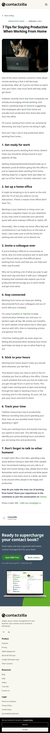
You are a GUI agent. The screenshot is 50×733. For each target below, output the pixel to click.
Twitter (43, 496)
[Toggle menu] (46, 4)
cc (40, 503)
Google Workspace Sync (10, 659)
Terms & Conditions (9, 701)
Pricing (4, 647)
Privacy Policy (7, 705)
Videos (4, 682)
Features (5, 643)
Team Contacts (7, 663)
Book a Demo (34, 557)
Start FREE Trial (12, 557)
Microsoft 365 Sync (9, 655)
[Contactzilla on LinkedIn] (9, 632)
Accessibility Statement (10, 714)
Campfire (15, 313)
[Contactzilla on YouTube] (3, 632)
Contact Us (6, 691)
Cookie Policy (6, 709)
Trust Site (5, 686)
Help (3, 678)
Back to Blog (8, 16)
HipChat (27, 313)
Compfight (33, 503)
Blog (3, 674)
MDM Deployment (8, 651)
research (30, 105)
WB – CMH (20, 503)
